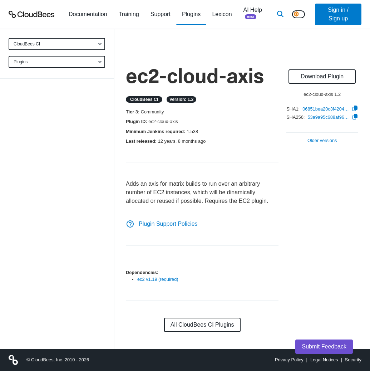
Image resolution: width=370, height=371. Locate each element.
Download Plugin (322, 76)
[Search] (280, 14)
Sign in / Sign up (338, 14)
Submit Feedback (324, 346)
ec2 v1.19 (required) (157, 279)
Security (353, 359)
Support (161, 14)
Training (129, 14)
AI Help (252, 14)
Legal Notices (324, 359)
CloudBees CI (27, 44)
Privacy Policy (289, 359)
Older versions (322, 140)
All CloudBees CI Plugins (202, 325)
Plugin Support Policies (162, 224)
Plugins (21, 61)
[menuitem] (88, 14)
